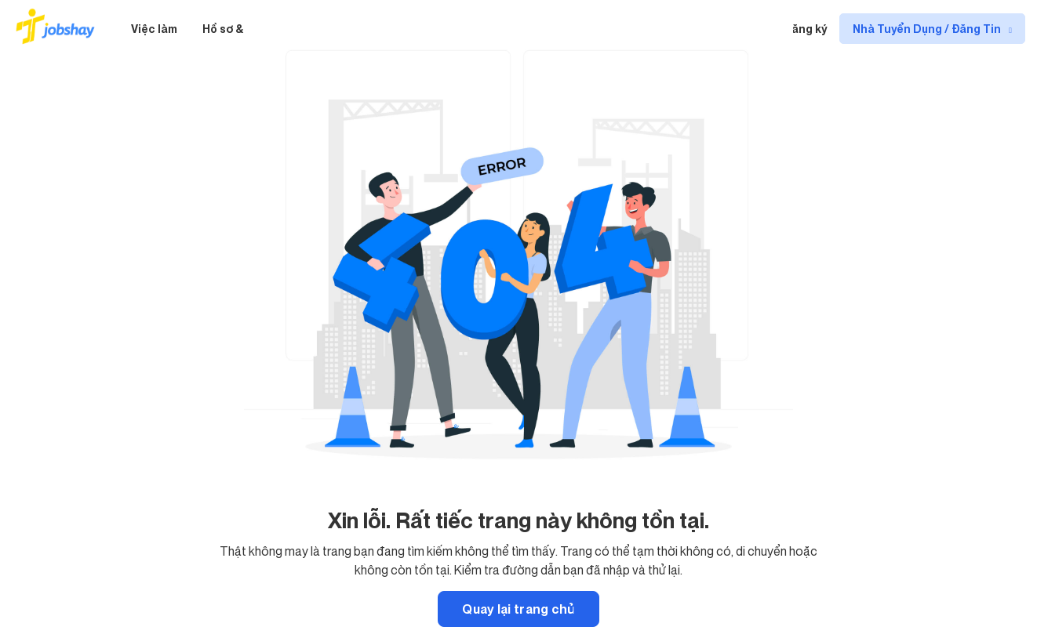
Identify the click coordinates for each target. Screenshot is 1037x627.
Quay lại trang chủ (518, 609)
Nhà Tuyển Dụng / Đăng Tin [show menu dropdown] (928, 28)
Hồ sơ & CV (231, 28)
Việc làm (154, 28)
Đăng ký (805, 28)
